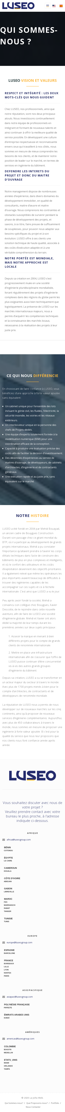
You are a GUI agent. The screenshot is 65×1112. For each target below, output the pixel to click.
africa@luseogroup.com (18, 839)
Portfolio (55, 1103)
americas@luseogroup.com (20, 1038)
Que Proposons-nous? (37, 1103)
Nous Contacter (33, 1107)
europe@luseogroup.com (19, 942)
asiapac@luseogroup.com (19, 996)
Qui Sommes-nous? (14, 1103)
